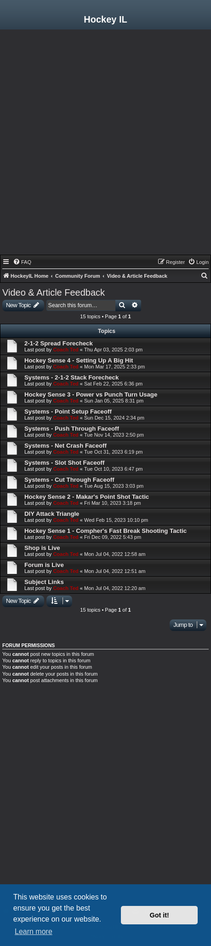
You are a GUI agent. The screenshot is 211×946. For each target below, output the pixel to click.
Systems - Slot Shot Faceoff (64, 462)
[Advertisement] (105, 144)
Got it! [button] (159, 915)
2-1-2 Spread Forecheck (58, 343)
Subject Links (44, 581)
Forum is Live (44, 564)
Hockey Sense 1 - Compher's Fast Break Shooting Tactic (105, 530)
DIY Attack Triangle (51, 513)
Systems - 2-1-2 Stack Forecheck (71, 377)
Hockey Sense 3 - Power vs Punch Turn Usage (90, 394)
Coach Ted (65, 349)
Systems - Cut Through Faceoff (69, 479)
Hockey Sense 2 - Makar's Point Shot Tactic (86, 496)
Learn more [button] (33, 931)
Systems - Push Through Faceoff (71, 428)
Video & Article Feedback (53, 292)
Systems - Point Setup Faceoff (68, 411)
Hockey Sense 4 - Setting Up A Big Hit (78, 360)
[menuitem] (22, 262)
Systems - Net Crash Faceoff (65, 445)
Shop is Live (42, 547)
